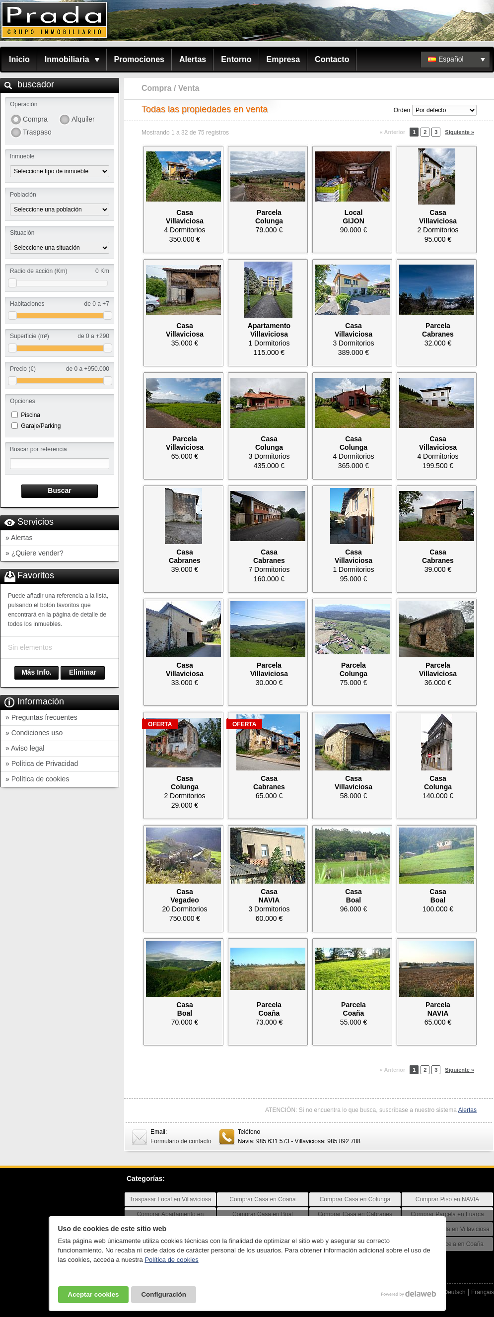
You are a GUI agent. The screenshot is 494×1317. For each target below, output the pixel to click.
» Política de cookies (37, 779)
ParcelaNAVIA (437, 1009)
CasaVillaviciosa (185, 216)
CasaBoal (353, 896)
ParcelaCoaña (269, 1009)
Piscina (30, 415)
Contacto (332, 59)
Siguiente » (459, 132)
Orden (402, 110)
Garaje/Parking (41, 425)
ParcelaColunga (269, 216)
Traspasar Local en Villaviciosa (171, 1199)
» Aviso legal (24, 748)
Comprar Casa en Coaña (262, 1199)
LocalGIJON (353, 216)
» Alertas (18, 538)
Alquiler (83, 119)
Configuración (163, 1294)
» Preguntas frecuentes (41, 717)
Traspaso (37, 132)
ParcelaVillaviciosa (185, 443)
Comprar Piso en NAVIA (448, 1199)
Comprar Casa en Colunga (355, 1199)
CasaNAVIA (269, 896)
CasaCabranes (185, 556)
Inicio (19, 59)
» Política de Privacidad (41, 763)
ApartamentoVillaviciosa (269, 330)
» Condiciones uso (34, 733)
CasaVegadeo (184, 896)
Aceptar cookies (93, 1294)
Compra (35, 119)
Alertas (192, 59)
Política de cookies (171, 1259)
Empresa (283, 59)
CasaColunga (269, 443)
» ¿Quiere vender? (34, 553)
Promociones (139, 59)
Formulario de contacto (181, 1141)
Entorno (236, 59)
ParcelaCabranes (438, 330)
